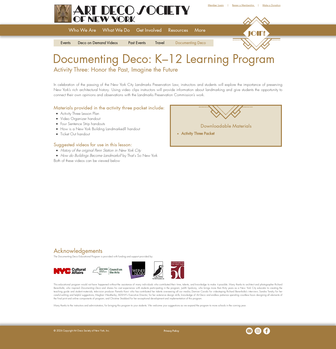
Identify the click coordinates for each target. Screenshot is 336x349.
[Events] (65, 42)
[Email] (249, 331)
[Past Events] (137, 42)
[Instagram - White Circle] (258, 331)
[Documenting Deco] (190, 42)
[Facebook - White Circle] (266, 331)
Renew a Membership (243, 5)
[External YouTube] (226, 193)
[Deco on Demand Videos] (98, 42)
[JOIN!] (256, 33)
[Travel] (159, 42)
